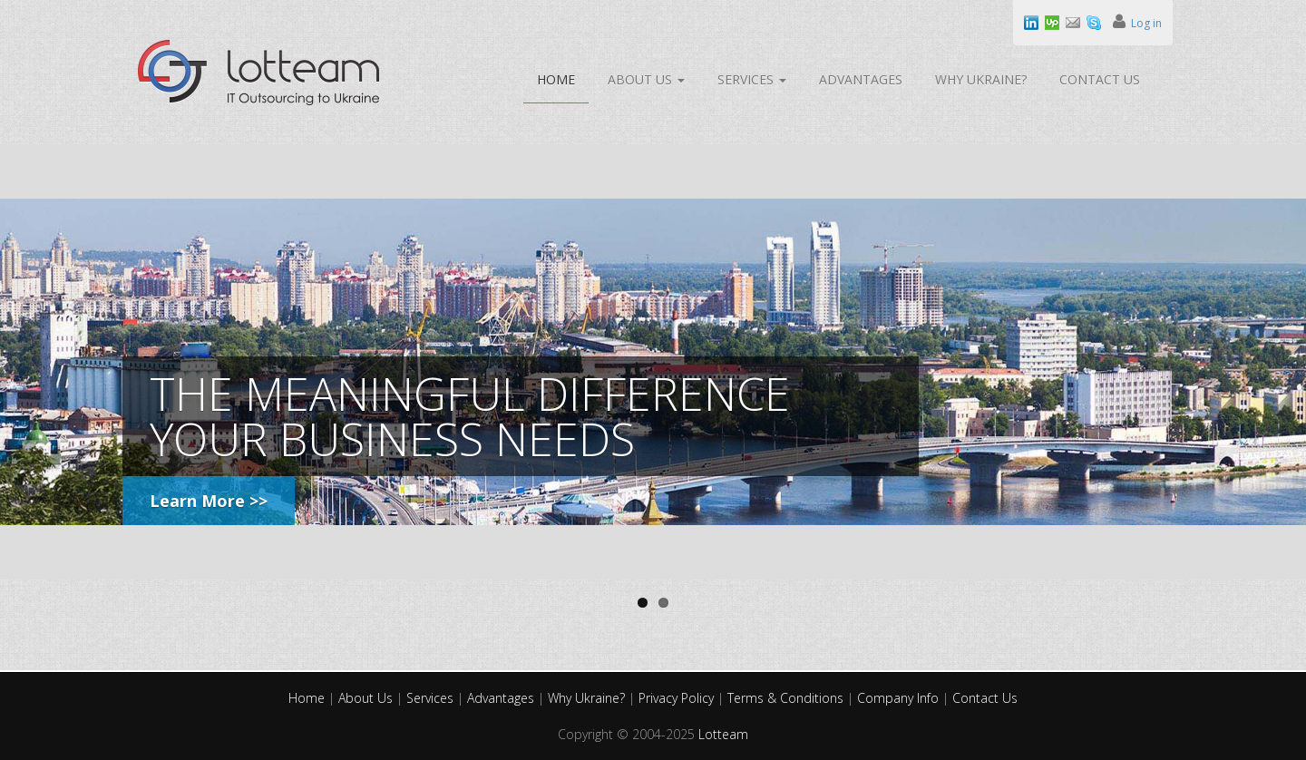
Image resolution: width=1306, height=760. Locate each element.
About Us (646, 79)
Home (556, 79)
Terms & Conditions (787, 697)
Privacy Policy (677, 697)
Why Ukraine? (981, 79)
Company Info (899, 697)
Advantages (860, 79)
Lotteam (723, 734)
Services (751, 79)
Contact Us (1099, 79)
